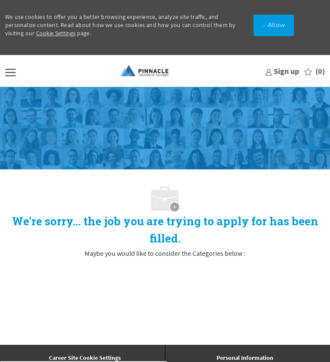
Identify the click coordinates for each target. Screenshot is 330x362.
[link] (282, 71)
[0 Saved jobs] (314, 71)
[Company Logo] (144, 71)
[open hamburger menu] (10, 71)
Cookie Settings (56, 33)
